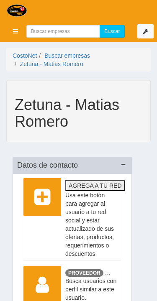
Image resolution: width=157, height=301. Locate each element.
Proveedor (84, 273)
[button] (15, 31)
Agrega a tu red (95, 185)
